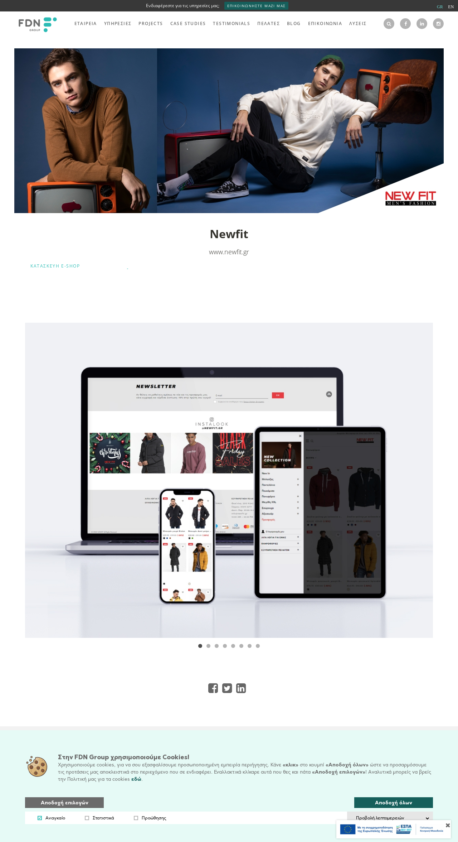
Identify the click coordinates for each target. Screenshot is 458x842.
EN (451, 6)
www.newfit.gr (229, 251)
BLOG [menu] (294, 23)
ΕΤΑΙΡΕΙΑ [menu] (85, 23)
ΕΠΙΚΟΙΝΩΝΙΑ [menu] (325, 23)
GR (440, 6)
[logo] (35, 24)
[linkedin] (421, 23)
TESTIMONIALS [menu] (231, 23)
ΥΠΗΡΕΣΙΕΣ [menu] (118, 23)
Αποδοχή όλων (393, 803)
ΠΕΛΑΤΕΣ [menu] (268, 23)
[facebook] (405, 23)
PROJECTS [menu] (150, 23)
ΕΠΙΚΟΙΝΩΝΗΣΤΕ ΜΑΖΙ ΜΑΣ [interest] (256, 5)
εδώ (136, 779)
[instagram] (438, 23)
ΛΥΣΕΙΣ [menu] (357, 23)
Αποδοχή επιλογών (64, 803)
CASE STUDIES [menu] (188, 23)
